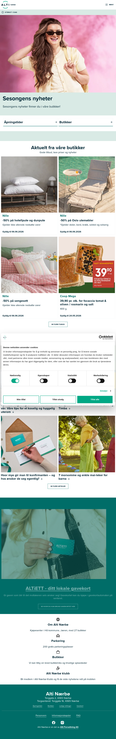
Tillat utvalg (58, 399)
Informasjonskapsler (61, 715)
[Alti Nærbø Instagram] (62, 723)
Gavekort (80, 706)
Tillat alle (95, 399)
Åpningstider (37, 706)
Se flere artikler (58, 486)
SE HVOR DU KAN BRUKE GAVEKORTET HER (58, 606)
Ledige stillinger (65, 706)
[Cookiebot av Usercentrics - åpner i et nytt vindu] (101, 337)
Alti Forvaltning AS (69, 727)
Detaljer (104, 391)
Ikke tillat (21, 399)
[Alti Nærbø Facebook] (53, 723)
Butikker (51, 706)
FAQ (78, 715)
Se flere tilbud (58, 324)
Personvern (41, 715)
